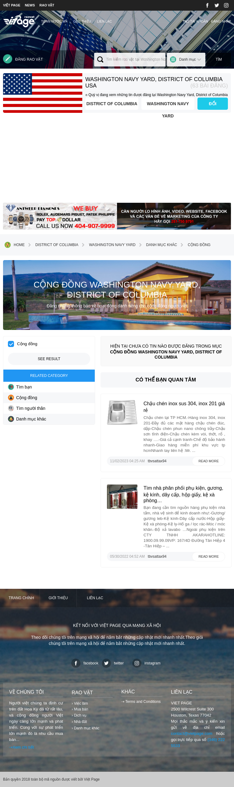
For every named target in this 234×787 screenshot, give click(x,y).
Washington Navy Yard (168, 105)
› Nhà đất (79, 722)
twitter (113, 663)
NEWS (30, 5)
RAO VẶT (47, 5)
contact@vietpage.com (191, 733)
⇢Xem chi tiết (21, 747)
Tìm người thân (26, 408)
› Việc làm (80, 703)
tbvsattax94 (157, 461)
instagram (146, 663)
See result (49, 359)
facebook (84, 663)
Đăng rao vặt (23, 58)
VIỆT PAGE (11, 5)
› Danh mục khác (85, 728)
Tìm (219, 59)
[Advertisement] (117, 160)
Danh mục (187, 59)
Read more (208, 461)
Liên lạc (104, 21)
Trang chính (21, 598)
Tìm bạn (20, 387)
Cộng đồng (195, 245)
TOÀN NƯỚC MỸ (54, 21)
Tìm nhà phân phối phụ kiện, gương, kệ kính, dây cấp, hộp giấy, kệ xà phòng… (183, 494)
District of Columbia (111, 103)
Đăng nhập (221, 21)
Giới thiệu (82, 21)
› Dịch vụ (79, 715)
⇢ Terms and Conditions (141, 701)
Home (15, 245)
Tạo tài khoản (195, 21)
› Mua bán (80, 709)
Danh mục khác (157, 245)
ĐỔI (213, 103)
